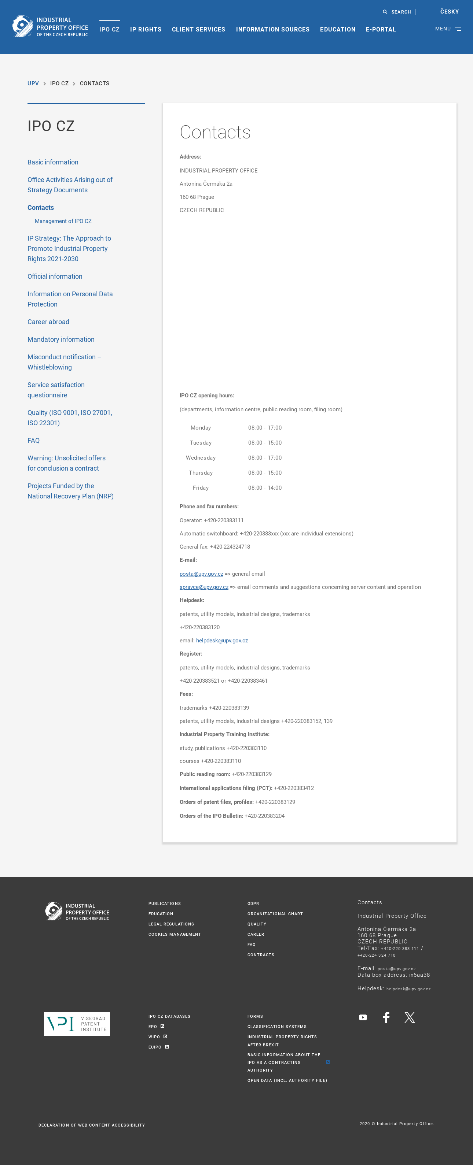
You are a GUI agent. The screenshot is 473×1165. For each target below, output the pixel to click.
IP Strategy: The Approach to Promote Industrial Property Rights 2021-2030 (69, 248)
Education (337, 29)
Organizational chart (275, 913)
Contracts (261, 954)
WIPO (154, 1036)
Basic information (52, 161)
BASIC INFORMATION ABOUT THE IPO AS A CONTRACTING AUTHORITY (283, 1062)
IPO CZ (59, 83)
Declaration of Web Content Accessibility (91, 1125)
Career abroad (48, 321)
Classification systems (277, 1026)
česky (449, 11)
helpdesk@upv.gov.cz (222, 640)
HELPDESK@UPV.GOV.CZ (408, 988)
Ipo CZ (109, 29)
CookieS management (174, 934)
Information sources (273, 29)
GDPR (253, 903)
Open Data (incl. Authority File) (287, 1080)
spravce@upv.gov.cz (204, 586)
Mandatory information (61, 339)
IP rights (145, 29)
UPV (33, 83)
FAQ (33, 440)
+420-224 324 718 (377, 955)
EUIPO (155, 1047)
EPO (152, 1026)
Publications (164, 903)
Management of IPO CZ (63, 221)
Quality (257, 924)
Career (255, 934)
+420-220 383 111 (400, 948)
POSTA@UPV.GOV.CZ (397, 968)
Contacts (40, 207)
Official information (54, 276)
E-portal (381, 29)
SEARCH (401, 12)
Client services (199, 29)
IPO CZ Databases (169, 1016)
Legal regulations (171, 924)
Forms (255, 1016)
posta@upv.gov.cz (201, 573)
